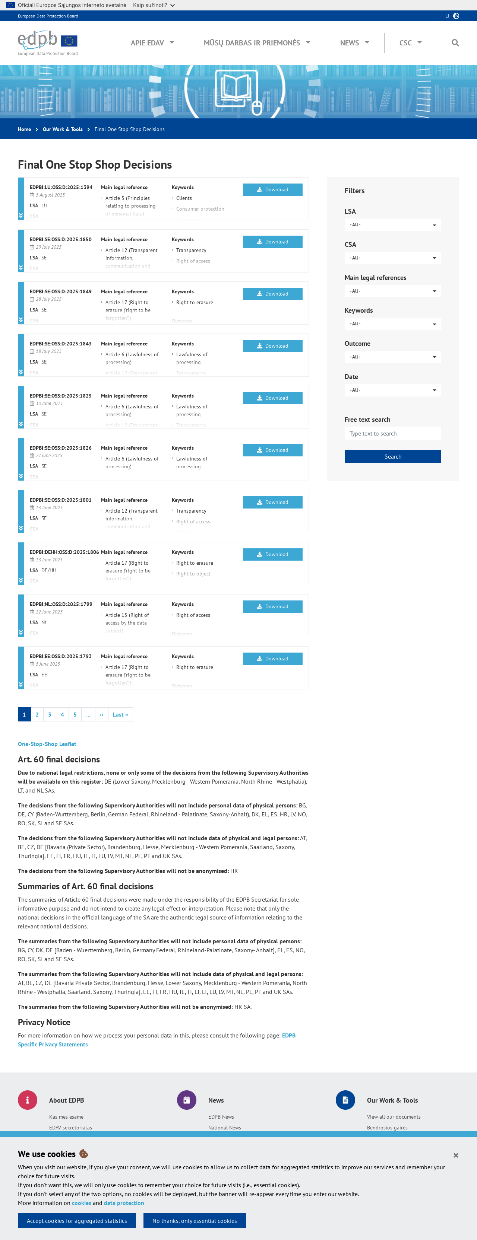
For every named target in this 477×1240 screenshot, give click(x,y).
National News (224, 1127)
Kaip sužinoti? (154, 5)
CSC (405, 43)
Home (24, 129)
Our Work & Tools (63, 129)
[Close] (456, 1155)
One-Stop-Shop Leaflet (47, 743)
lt (447, 15)
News (349, 43)
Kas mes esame (66, 1116)
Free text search (368, 419)
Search (393, 456)
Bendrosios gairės (387, 1127)
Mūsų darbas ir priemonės (252, 43)
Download (272, 189)
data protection (124, 1202)
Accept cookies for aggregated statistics (77, 1220)
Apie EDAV (147, 43)
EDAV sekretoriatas (70, 1127)
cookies (81, 1202)
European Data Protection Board (48, 16)
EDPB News (221, 1116)
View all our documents (394, 1116)
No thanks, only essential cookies (194, 1220)
